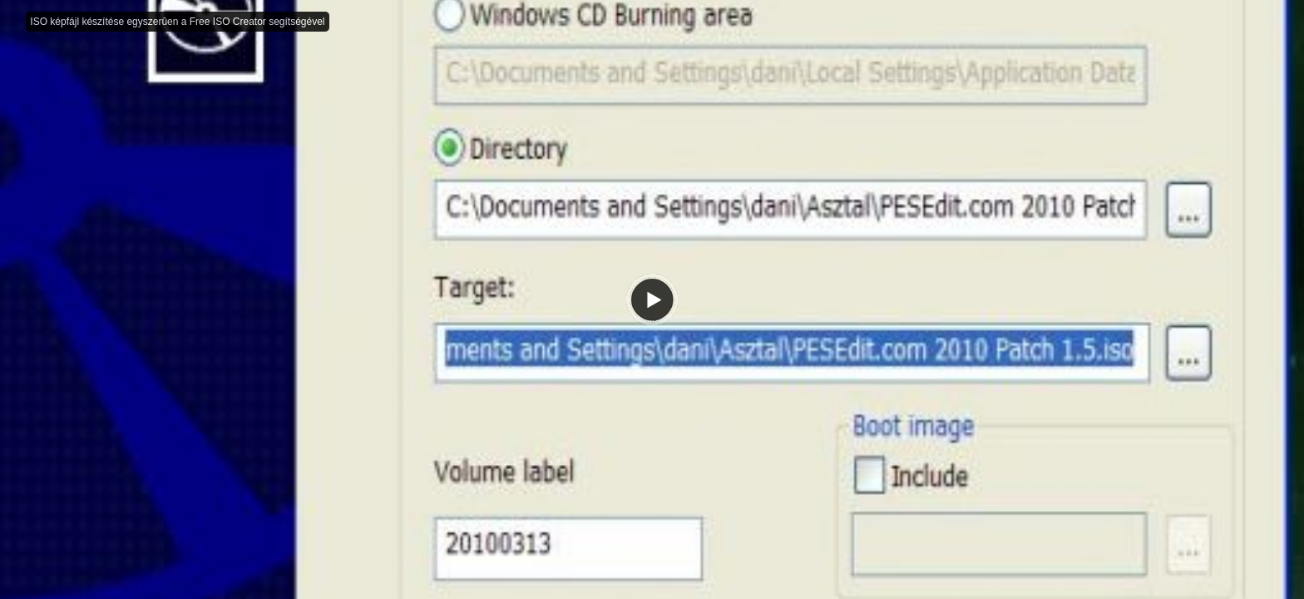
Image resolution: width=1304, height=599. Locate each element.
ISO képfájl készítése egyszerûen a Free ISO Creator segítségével (177, 21)
